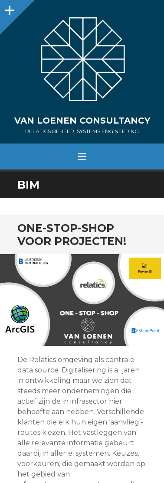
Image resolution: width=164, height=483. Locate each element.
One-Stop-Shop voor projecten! (71, 235)
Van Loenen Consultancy (82, 120)
